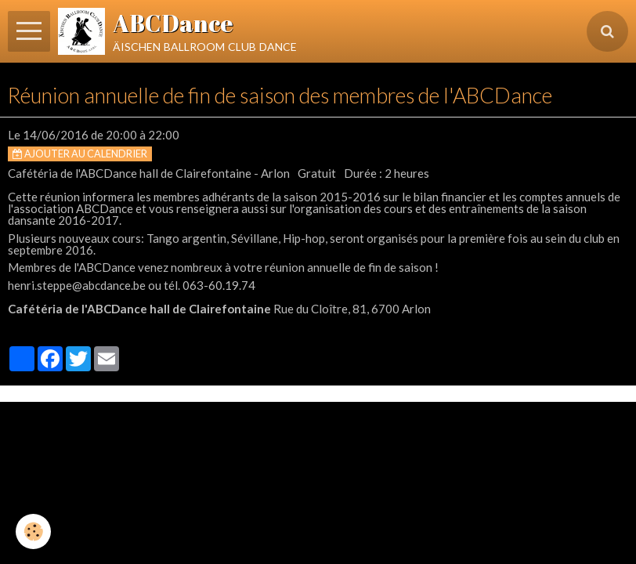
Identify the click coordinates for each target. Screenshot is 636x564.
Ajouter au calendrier (80, 153)
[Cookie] (33, 531)
